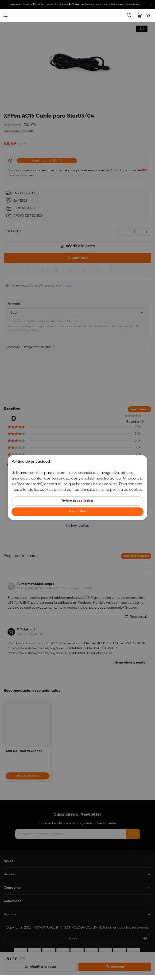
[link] (139, 15)
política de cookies (126, 490)
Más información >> (46, 4)
